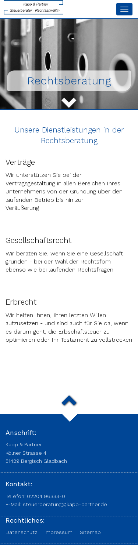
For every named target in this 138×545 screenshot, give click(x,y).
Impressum (58, 532)
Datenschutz (21, 532)
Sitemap (90, 532)
